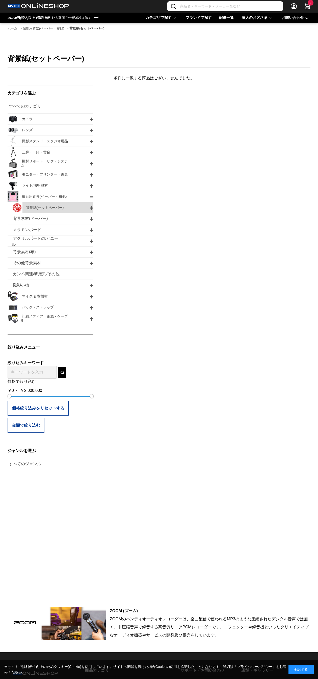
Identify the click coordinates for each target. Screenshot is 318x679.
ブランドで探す (198, 17)
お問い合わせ (293, 17)
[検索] (173, 6)
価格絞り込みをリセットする (38, 408)
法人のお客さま (255, 17)
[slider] (9, 396)
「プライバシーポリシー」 (254, 667)
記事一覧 (226, 17)
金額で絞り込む (26, 425)
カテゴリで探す (158, 17)
